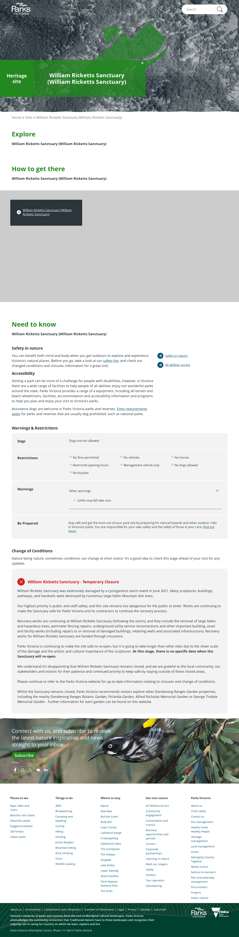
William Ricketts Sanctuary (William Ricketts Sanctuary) (79, 117)
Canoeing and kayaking (64, 818)
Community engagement (154, 813)
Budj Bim (106, 822)
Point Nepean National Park (109, 883)
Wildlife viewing (65, 864)
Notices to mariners (203, 872)
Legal (121, 909)
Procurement (199, 887)
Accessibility (33, 909)
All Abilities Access (157, 805)
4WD (58, 805)
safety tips (111, 360)
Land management (203, 846)
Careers (151, 844)
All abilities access (177, 365)
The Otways (108, 854)
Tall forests (17, 831)
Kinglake (106, 860)
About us (196, 805)
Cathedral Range (111, 833)
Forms (195, 852)
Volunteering (154, 886)
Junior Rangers (64, 842)
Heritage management (199, 839)
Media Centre (199, 866)
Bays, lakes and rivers (19, 808)
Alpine (105, 805)
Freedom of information (99, 909)
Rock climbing (64, 853)
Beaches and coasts (22, 815)
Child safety (198, 811)
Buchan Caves (109, 816)
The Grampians (110, 849)
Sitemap (145, 909)
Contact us (197, 816)
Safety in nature (176, 356)
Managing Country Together (202, 859)
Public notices (199, 898)
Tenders (151, 875)
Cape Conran (109, 827)
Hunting (60, 837)
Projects (196, 892)
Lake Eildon (108, 865)
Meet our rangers (157, 864)
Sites (28, 117)
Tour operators (155, 880)
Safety (149, 869)
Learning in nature (157, 858)
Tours (59, 858)
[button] (220, 9)
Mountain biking (65, 847)
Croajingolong (109, 838)
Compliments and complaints (62, 909)
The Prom (107, 891)
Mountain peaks (20, 820)
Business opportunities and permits (157, 834)
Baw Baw (106, 811)
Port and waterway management (202, 879)
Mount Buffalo (110, 876)
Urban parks (18, 837)
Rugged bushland (21, 826)
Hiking (59, 831)
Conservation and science (157, 823)
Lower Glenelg (109, 870)
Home (16, 117)
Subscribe (24, 755)
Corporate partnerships (154, 851)
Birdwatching (63, 811)
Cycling (59, 826)
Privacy (15, 762)
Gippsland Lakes (111, 843)
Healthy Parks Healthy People (200, 829)
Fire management (202, 822)
